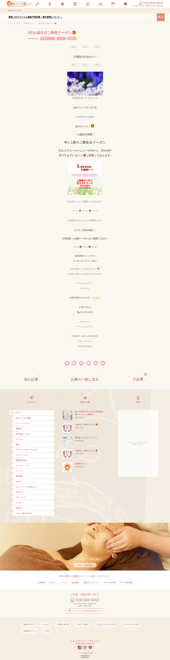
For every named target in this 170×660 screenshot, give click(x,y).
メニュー (42, 619)
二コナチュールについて (92, 619)
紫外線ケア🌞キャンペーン (86, 433)
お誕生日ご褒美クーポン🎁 (86, 420)
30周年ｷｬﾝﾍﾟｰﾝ (81, 459)
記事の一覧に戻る (86, 376)
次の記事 (138, 376)
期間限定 (72, 38)
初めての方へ (28, 619)
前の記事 (31, 376)
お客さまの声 (55, 619)
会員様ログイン (132, 619)
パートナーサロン (114, 619)
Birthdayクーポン (48, 38)
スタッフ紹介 (71, 619)
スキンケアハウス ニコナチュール (85, 628)
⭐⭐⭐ (97, 298)
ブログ (146, 619)
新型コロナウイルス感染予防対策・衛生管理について (34, 17)
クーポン (61, 38)
